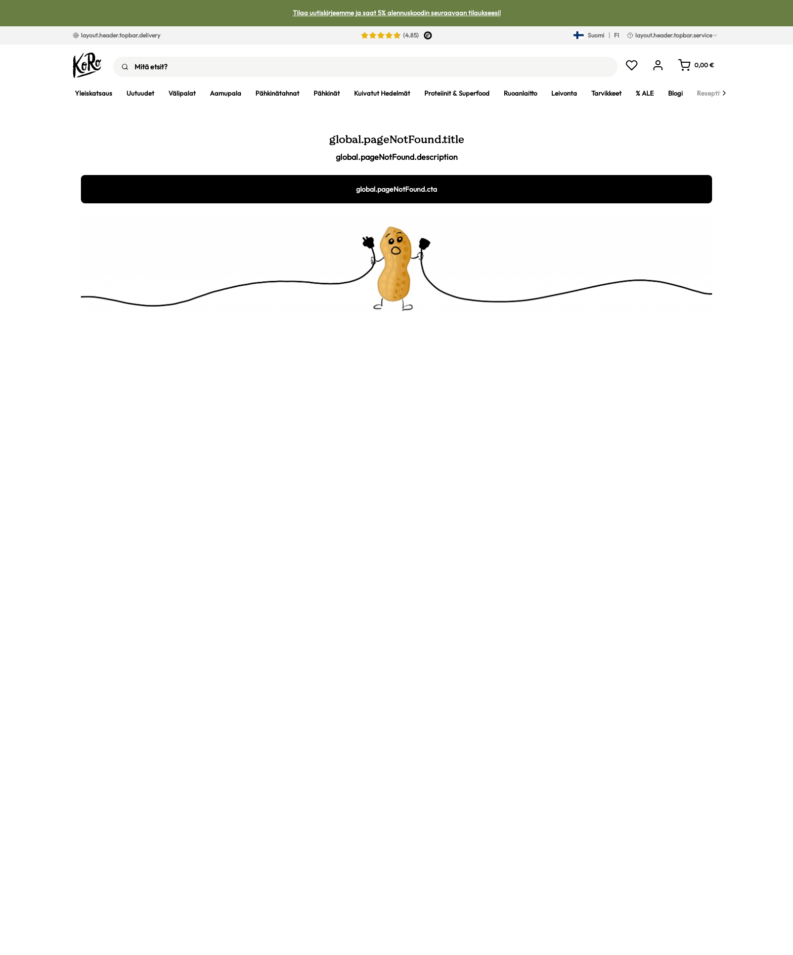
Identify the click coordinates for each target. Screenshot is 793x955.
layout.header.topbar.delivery (116, 35)
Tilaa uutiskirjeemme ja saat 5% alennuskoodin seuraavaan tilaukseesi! (397, 13)
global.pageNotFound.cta (396, 189)
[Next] (724, 93)
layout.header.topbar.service (672, 35)
